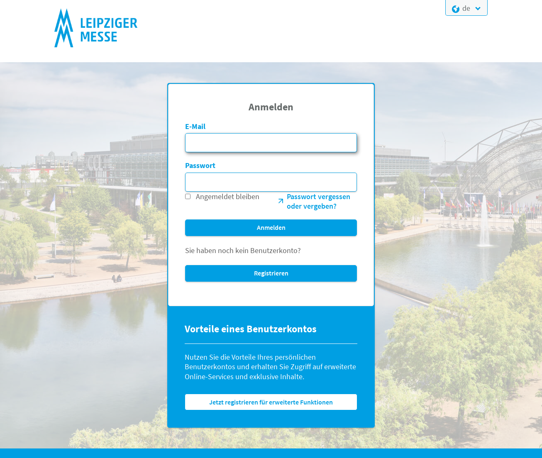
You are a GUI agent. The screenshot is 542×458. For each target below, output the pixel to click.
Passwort (200, 165)
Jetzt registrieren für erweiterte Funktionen (271, 402)
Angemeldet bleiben (227, 196)
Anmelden (271, 227)
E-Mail (195, 126)
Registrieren (271, 273)
